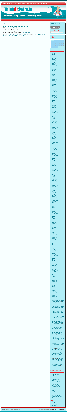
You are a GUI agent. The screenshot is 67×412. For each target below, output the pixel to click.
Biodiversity (49, 19)
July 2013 (53, 216)
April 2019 (53, 133)
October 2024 (54, 60)
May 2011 (53, 245)
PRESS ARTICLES (21, 3)
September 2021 (55, 97)
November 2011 (54, 238)
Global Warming (6, 19)
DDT (39, 34)
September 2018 (55, 142)
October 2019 (54, 126)
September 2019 (55, 127)
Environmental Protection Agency (58, 381)
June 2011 (53, 244)
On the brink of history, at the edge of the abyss (58, 339)
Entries (54, 402)
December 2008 (54, 280)
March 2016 (54, 178)
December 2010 (54, 252)
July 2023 (53, 70)
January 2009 (54, 279)
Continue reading (27, 32)
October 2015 (54, 184)
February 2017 (54, 164)
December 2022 (54, 79)
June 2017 (53, 159)
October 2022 (54, 81)
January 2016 (54, 180)
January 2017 (54, 165)
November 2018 (54, 139)
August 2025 (54, 53)
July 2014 (53, 202)
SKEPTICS (45, 3)
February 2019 (54, 136)
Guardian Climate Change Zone (57, 387)
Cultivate (53, 380)
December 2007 (54, 295)
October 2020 (54, 111)
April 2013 (53, 218)
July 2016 (53, 173)
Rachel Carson (10, 35)
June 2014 (53, 203)
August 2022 (54, 84)
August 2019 (54, 128)
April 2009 (53, 276)
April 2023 (53, 74)
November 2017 (54, 153)
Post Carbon (54, 390)
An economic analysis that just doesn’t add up (58, 318)
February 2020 (54, 121)
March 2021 (54, 105)
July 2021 (53, 100)
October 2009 (54, 269)
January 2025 (54, 58)
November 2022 (54, 80)
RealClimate (54, 392)
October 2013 (54, 212)
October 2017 (54, 154)
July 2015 (53, 187)
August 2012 (54, 227)
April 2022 (53, 89)
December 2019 (54, 123)
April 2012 (53, 232)
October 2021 (54, 96)
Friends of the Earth (55, 384)
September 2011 (55, 240)
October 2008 (54, 282)
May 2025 (53, 57)
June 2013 (53, 217)
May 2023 (53, 73)
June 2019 (53, 131)
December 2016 (54, 166)
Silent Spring (15, 35)
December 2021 (54, 94)
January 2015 (54, 195)
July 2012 (53, 228)
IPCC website (54, 389)
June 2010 (53, 259)
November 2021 (54, 95)
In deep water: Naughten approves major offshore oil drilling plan (58, 332)
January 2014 (54, 210)
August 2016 (54, 171)
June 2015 (53, 189)
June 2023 (53, 71)
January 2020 (54, 122)
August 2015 (54, 186)
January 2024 (54, 63)
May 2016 (53, 175)
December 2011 (54, 237)
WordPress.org (54, 405)
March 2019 (54, 134)
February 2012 (54, 234)
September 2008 (55, 284)
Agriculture (10, 34)
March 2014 (54, 207)
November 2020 (54, 110)
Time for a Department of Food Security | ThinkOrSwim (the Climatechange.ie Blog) (57, 352)
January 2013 (54, 222)
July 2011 (53, 243)
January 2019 (54, 137)
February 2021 (54, 106)
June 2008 (53, 287)
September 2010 (55, 255)
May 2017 (53, 160)
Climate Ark (54, 375)
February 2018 (54, 149)
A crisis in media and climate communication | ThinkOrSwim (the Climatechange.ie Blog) (57, 322)
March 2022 (54, 90)
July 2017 (53, 158)
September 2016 (55, 170)
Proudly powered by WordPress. (46, 409)
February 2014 (54, 208)
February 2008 (54, 292)
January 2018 (54, 150)
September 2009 (55, 270)
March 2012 (54, 233)
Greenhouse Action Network (57, 386)
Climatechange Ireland (56, 379)
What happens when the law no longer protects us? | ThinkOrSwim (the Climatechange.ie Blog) (58, 343)
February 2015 (54, 194)
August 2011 (54, 242)
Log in (53, 401)
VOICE (53, 397)
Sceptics (39, 19)
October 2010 (54, 254)
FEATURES (39, 3)
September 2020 (55, 112)
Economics (55, 19)
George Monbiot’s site (56, 385)
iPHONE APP (13, 3)
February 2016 (54, 179)
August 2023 (54, 69)
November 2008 (54, 281)
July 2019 (53, 129)
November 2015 (54, 182)
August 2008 (54, 285)
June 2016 (53, 174)
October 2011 (54, 239)
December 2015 (54, 181)
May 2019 (53, 132)
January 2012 (54, 236)
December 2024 (54, 59)
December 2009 (54, 266)
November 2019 (54, 124)
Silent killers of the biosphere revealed (16, 26)
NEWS (8, 3)
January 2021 (54, 107)
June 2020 (53, 116)
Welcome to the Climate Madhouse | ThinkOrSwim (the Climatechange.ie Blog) (57, 305)
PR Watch (53, 391)
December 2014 (54, 196)
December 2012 (54, 223)
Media (35, 19)
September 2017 (55, 155)
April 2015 (53, 191)
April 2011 (53, 247)
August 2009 (54, 271)
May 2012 (53, 231)
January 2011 (54, 250)
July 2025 (53, 54)
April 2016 (53, 176)
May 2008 (53, 289)
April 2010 (53, 261)
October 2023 (54, 66)
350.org (53, 373)
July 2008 (53, 286)
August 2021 (54, 99)
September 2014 (55, 200)
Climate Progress (55, 378)
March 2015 (54, 192)
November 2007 (54, 296)
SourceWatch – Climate (56, 395)
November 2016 (54, 168)
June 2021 (53, 101)
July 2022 (53, 85)
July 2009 (53, 273)
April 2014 (53, 206)
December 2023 (54, 64)
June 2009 (53, 274)
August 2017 (54, 157)
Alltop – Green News (55, 374)
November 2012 (54, 224)
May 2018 (53, 145)
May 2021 (53, 102)
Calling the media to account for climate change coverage (58, 307)
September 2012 (55, 226)
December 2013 (54, 211)
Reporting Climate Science (56, 394)
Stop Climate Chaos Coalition (57, 396)
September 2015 (55, 185)
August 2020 (54, 113)
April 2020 (53, 118)
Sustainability (13, 19)
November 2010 (54, 253)
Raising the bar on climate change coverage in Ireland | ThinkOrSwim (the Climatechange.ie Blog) (58, 316)
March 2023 (54, 75)
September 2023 (55, 68)
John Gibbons (20, 27)
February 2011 (54, 249)
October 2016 (54, 169)
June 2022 (53, 86)
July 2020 (53, 115)
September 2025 (55, 52)
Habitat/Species (30, 19)
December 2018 (54, 138)
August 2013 (54, 215)
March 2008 (54, 291)
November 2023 (54, 65)
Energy (24, 19)
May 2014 (53, 205)
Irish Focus (19, 19)
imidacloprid (42, 34)
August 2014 (54, 201)
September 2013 (55, 213)
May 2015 (53, 190)
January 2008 (54, 294)
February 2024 (54, 62)
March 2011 (54, 248)
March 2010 (54, 263)
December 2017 (54, 152)
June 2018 (53, 144)
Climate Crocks (54, 376)
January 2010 (54, 265)
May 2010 (53, 260)
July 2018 (53, 143)
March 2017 (54, 163)
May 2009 (53, 275)
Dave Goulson (35, 34)
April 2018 (53, 147)
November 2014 (54, 197)
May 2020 (53, 117)
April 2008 (53, 290)
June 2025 (53, 55)
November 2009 (54, 268)
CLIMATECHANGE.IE (31, 3)
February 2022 (54, 91)
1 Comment (22, 35)
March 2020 (54, 120)
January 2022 (54, 92)
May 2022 (53, 87)
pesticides (5, 35)
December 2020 (54, 108)
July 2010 (53, 258)
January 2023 (54, 78)
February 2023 (54, 76)
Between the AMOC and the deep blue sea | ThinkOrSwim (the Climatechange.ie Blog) (58, 364)
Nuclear (44, 19)
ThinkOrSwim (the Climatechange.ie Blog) (13, 409)
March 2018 (54, 148)
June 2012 (53, 229)
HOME (4, 3)
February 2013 (54, 221)
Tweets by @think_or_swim (55, 23)
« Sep (52, 48)
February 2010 (54, 264)
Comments (54, 404)
